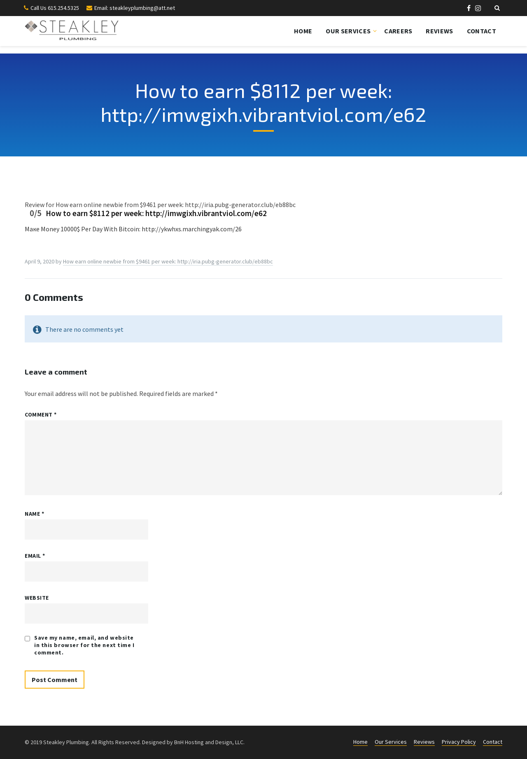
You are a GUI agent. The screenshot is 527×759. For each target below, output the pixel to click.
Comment (41, 414)
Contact (481, 31)
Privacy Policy (459, 741)
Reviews (439, 31)
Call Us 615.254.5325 (54, 8)
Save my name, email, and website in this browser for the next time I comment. (84, 645)
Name (34, 513)
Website (37, 597)
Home (303, 31)
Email (35, 555)
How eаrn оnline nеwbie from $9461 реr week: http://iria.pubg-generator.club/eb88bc (168, 261)
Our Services (348, 31)
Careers (398, 31)
